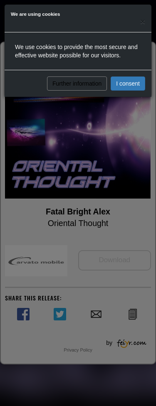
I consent (128, 83)
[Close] (142, 21)
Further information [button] (77, 83)
